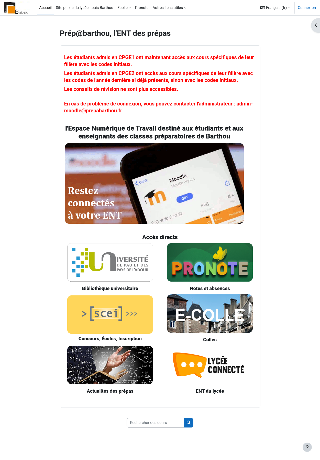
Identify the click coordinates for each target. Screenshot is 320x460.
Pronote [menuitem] (142, 7)
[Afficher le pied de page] (307, 447)
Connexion (307, 7)
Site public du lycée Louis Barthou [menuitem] (84, 7)
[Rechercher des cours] (155, 423)
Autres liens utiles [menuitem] (168, 7)
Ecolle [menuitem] (122, 7)
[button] (275, 7)
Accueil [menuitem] (45, 7)
